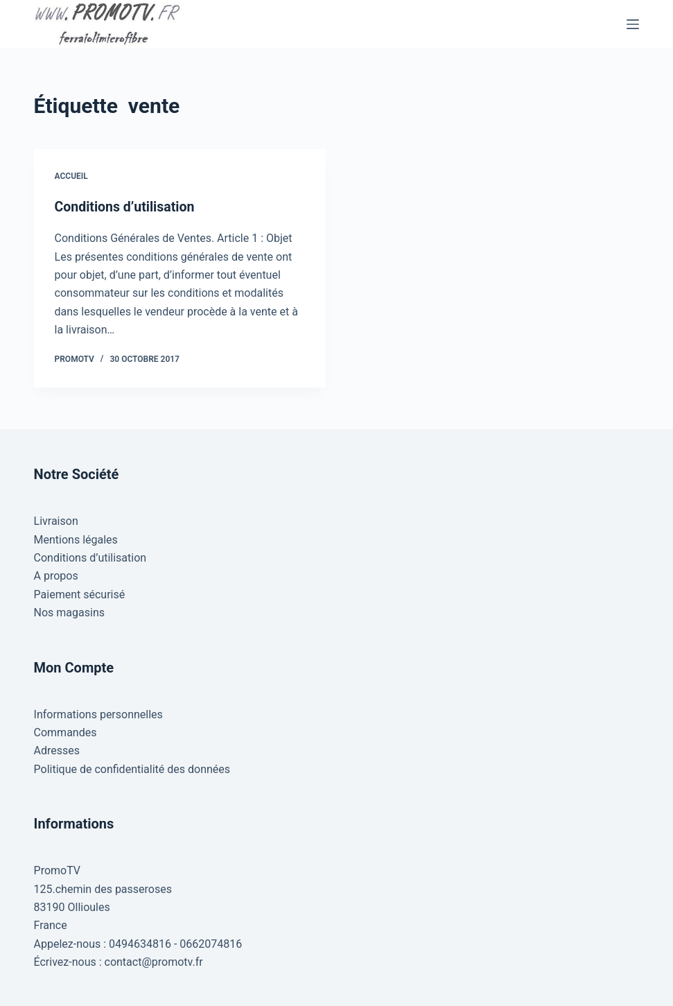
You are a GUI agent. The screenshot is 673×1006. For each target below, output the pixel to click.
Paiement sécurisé (79, 594)
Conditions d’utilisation (126, 206)
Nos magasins (69, 612)
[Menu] (633, 24)
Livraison (56, 521)
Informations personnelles (98, 713)
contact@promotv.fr (154, 962)
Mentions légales (76, 539)
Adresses (57, 750)
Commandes (65, 732)
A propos (56, 575)
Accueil (71, 176)
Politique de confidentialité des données (132, 768)
